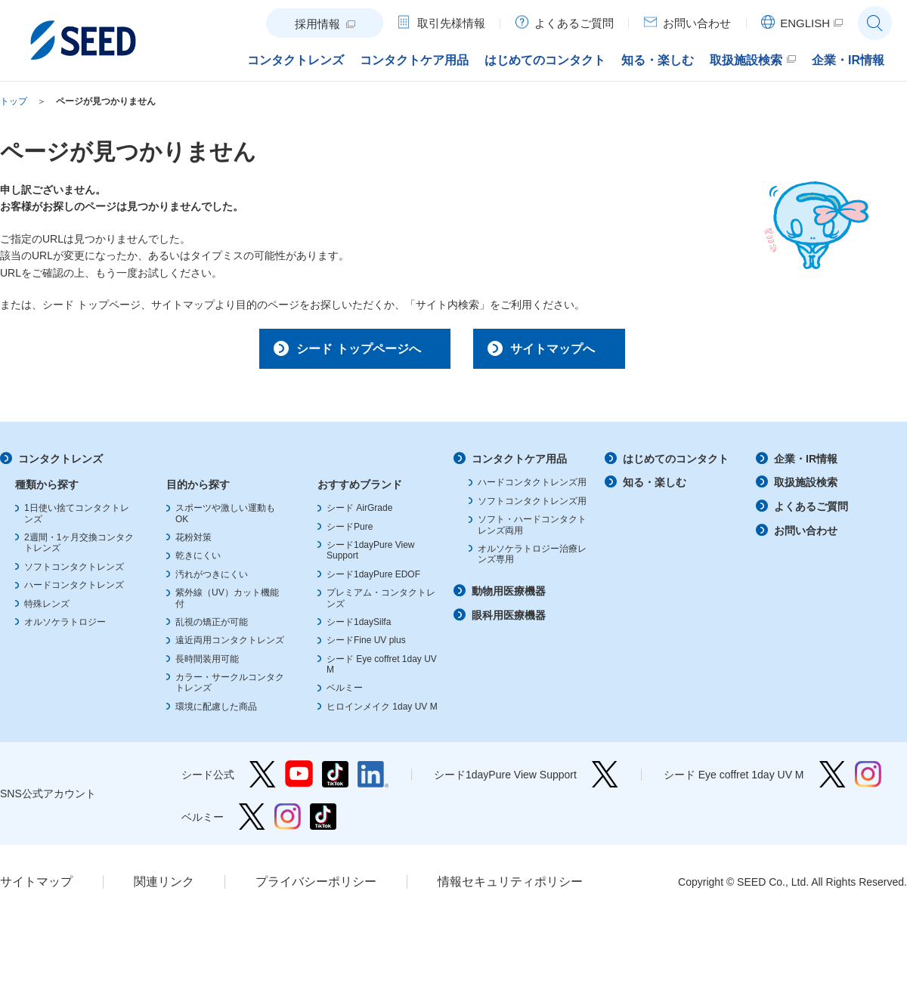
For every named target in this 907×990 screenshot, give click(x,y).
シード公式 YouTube (299, 780)
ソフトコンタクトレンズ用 (532, 506)
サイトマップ (36, 886)
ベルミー (345, 693)
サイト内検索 (875, 23)
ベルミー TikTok (323, 822)
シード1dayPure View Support (605, 779)
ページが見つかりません (106, 101)
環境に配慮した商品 (216, 712)
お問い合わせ (805, 536)
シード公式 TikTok (335, 779)
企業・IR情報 (805, 464)
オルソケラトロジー (65, 627)
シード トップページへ (345, 350)
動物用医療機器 (509, 596)
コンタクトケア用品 (519, 464)
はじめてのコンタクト (676, 464)
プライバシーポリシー (315, 886)
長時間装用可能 (207, 664)
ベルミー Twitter (252, 822)
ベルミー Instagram (287, 822)
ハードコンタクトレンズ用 (532, 488)
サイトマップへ (561, 350)
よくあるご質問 (811, 512)
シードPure (350, 532)
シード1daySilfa (359, 627)
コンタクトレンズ (60, 464)
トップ (13, 101)
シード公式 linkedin (373, 779)
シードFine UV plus (366, 645)
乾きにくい (198, 561)
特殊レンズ (47, 609)
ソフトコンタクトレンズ (74, 572)
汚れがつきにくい (211, 579)
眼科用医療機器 (509, 620)
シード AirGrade (359, 513)
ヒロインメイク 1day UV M (382, 712)
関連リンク (164, 886)
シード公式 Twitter (262, 779)
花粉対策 (193, 542)
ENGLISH (805, 23)
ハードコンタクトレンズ (74, 590)
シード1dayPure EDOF (373, 579)
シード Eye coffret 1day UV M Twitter (832, 779)
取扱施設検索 (805, 488)
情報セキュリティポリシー (510, 886)
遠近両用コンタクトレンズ (229, 645)
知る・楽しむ (654, 488)
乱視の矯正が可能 (211, 627)
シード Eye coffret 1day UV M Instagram (868, 779)
